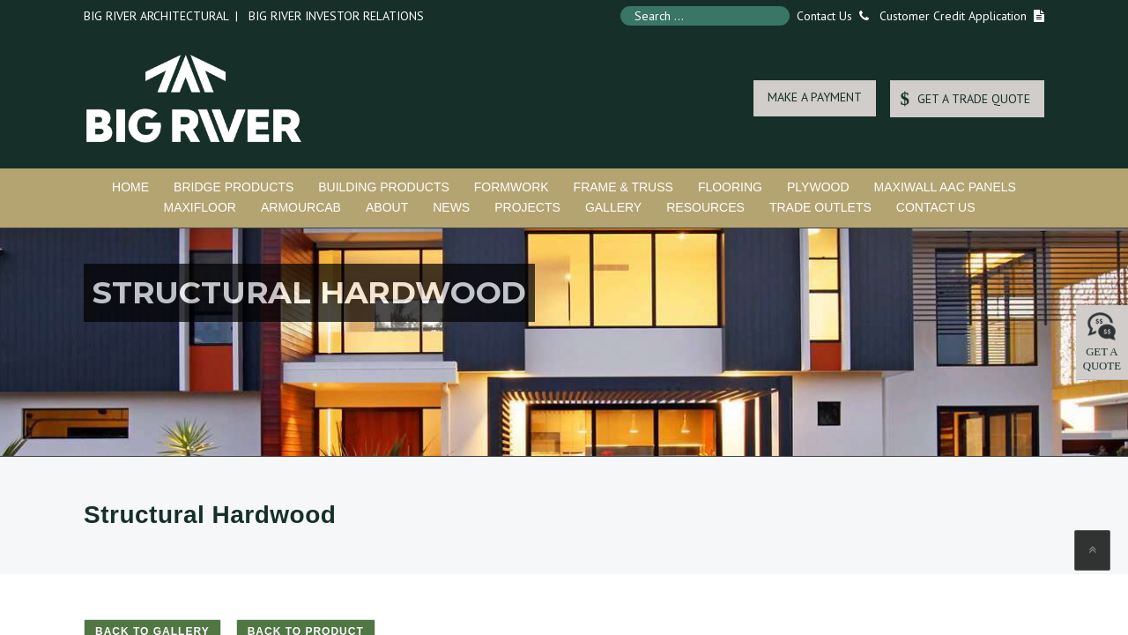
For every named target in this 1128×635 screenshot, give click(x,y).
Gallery (613, 207)
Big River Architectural (156, 16)
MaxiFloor (199, 207)
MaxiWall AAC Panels (945, 187)
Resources (705, 207)
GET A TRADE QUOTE (965, 98)
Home (130, 187)
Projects (527, 207)
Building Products (383, 187)
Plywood (818, 187)
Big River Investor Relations (336, 16)
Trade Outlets (820, 207)
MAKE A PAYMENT (815, 97)
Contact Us (829, 16)
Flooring (730, 187)
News (451, 207)
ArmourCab (301, 207)
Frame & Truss (623, 187)
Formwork (511, 187)
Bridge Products (233, 187)
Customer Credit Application (953, 16)
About (387, 207)
